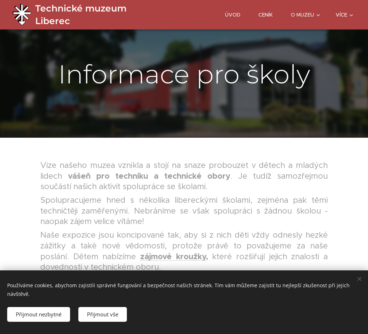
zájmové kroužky (173, 256)
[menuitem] (236, 15)
